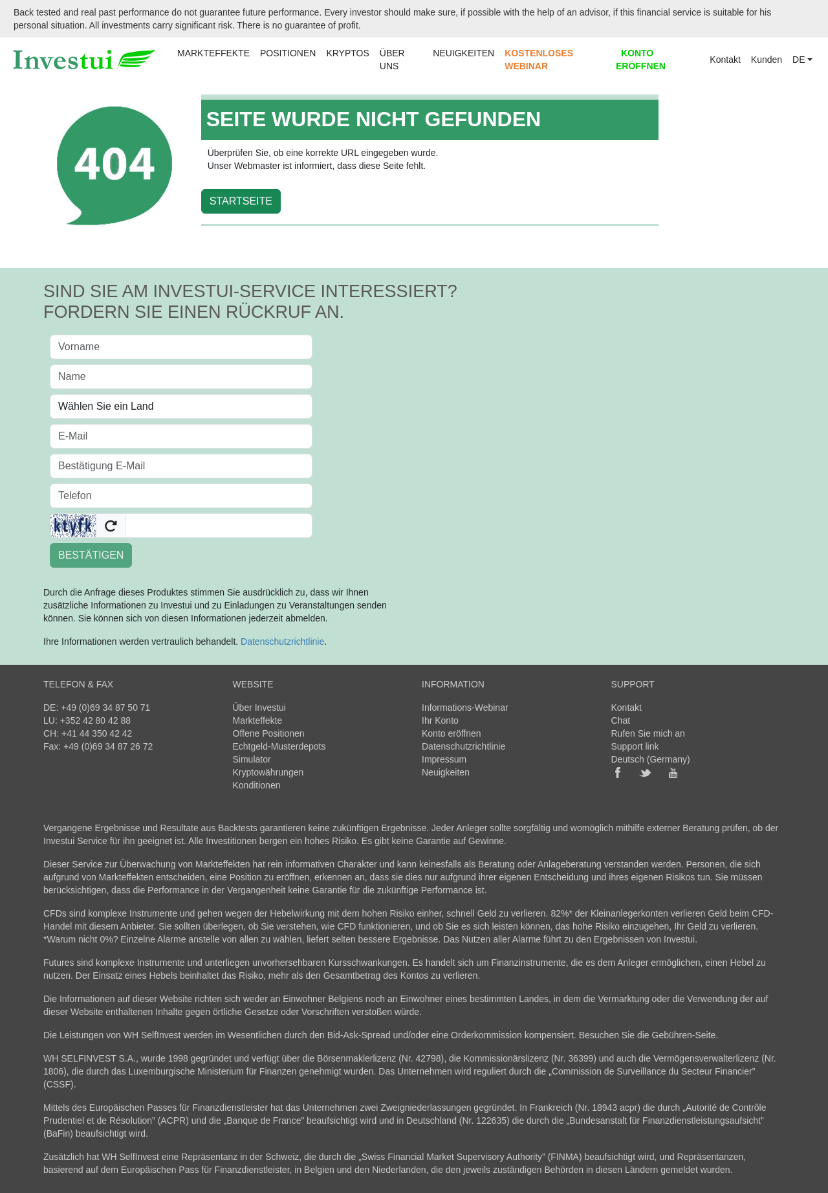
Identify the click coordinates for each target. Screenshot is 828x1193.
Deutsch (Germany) (650, 759)
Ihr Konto (440, 720)
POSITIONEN (288, 53)
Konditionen (257, 785)
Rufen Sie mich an (648, 733)
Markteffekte (258, 720)
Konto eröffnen (451, 733)
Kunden (766, 59)
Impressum (444, 759)
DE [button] (798, 59)
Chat (621, 720)
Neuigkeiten (446, 772)
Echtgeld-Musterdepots (279, 746)
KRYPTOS (347, 53)
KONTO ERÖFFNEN (641, 59)
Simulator (252, 759)
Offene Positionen (269, 733)
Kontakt (725, 59)
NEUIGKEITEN (463, 53)
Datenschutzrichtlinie (282, 641)
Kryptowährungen (268, 772)
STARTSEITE (241, 200)
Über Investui (259, 707)
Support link (635, 746)
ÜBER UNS (392, 59)
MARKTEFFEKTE (213, 53)
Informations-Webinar (465, 707)
